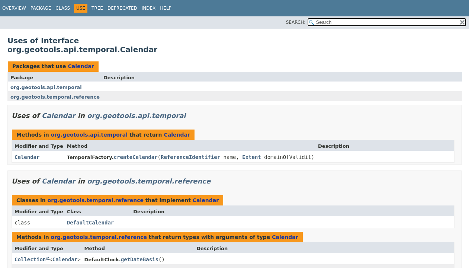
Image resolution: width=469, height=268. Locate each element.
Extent (251, 157)
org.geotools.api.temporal (46, 87)
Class (62, 8)
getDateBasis (139, 259)
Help (165, 8)
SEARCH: (296, 22)
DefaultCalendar (90, 223)
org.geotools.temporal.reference (55, 97)
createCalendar (136, 157)
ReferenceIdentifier (190, 157)
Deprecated (122, 8)
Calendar (81, 66)
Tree (97, 8)
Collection (30, 259)
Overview (14, 8)
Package (40, 8)
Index (149, 8)
